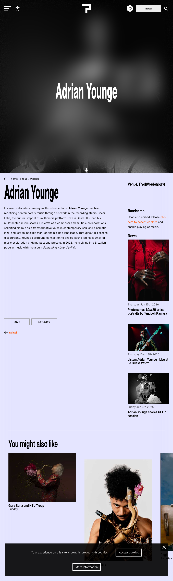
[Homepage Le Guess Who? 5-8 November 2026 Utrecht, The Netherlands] (86, 8)
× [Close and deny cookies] (164, 547)
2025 (17, 322)
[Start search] (165, 9)
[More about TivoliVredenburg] (148, 196)
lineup (24, 178)
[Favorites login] (130, 8)
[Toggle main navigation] (7, 8)
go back (10, 332)
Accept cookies (129, 552)
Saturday (44, 322)
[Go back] (6, 179)
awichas (35, 178)
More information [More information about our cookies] (87, 567)
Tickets (148, 8)
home (14, 178)
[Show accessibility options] (18, 8)
